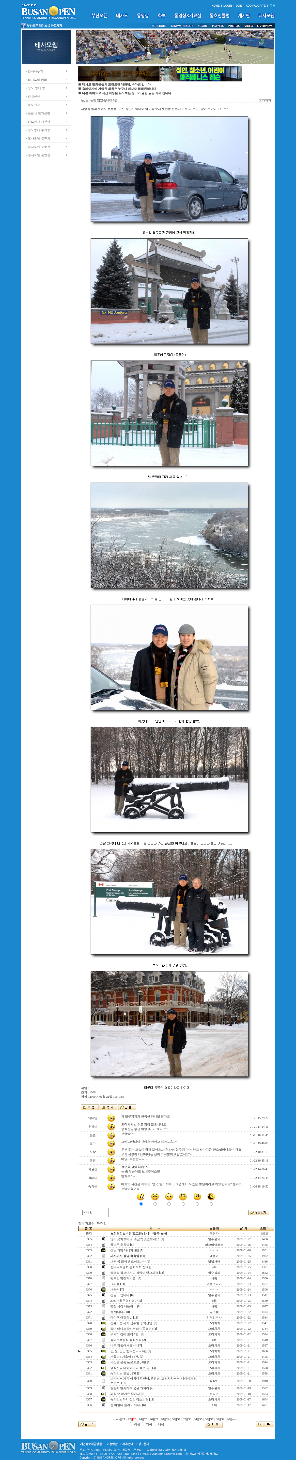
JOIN (239, 5)
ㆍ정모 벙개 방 (35, 88)
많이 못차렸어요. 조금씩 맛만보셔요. (135, 1239)
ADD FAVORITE (256, 5)
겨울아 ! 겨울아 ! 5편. (124, 1356)
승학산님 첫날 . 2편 (123, 1373)
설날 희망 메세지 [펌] (124, 1250)
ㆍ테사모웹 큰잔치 (37, 138)
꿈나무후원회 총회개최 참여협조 (132, 1267)
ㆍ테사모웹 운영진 (37, 147)
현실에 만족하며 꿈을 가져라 (129, 1388)
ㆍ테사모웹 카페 (36, 79)
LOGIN (227, 5)
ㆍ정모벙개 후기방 (37, 130)
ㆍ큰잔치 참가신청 (37, 113)
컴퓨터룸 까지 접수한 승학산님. (131, 1323)
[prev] (117, 1419)
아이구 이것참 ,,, (121, 1317)
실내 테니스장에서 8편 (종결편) (131, 1328)
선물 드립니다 (119, 1295)
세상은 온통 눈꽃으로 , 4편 (128, 1362)
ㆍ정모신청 (32, 105)
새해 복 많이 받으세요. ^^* (128, 1261)
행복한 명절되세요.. (123, 1278)
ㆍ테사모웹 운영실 (37, 155)
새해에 (114, 1289)
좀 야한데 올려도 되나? (125, 1405)
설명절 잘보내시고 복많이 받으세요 (134, 1273)
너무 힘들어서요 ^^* (123, 1345)
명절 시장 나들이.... (123, 1306)
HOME (215, 5)
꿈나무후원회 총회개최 (126, 1340)
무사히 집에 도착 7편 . (125, 1334)
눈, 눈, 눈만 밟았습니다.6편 (128, 1351)
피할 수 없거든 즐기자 (125, 1394)
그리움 (114, 1284)
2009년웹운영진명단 (124, 1300)
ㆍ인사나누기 (34, 71)
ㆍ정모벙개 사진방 (37, 121)
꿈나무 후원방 (119, 1245)
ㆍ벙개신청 (32, 96)
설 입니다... (118, 1312)
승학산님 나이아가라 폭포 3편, (130, 1368)
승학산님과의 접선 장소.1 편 (129, 1399)
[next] (235, 1419)
